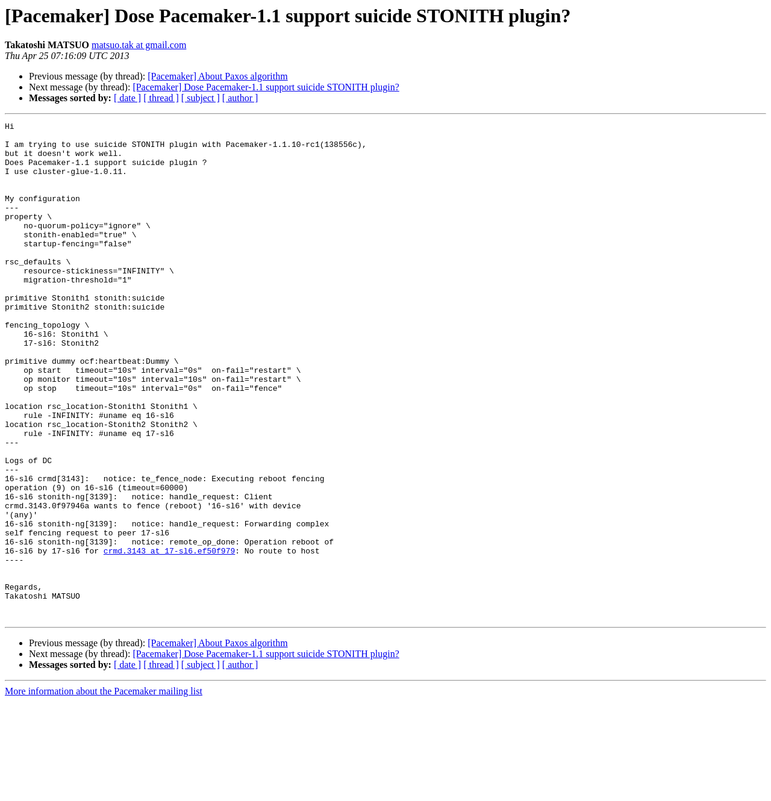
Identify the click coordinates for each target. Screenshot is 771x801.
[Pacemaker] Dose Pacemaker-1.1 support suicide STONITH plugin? (266, 87)
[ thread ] (161, 98)
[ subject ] (200, 98)
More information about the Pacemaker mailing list (103, 790)
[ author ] (240, 98)
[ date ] (127, 98)
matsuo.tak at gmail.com (139, 45)
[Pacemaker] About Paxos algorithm (217, 76)
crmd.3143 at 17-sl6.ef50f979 (169, 637)
